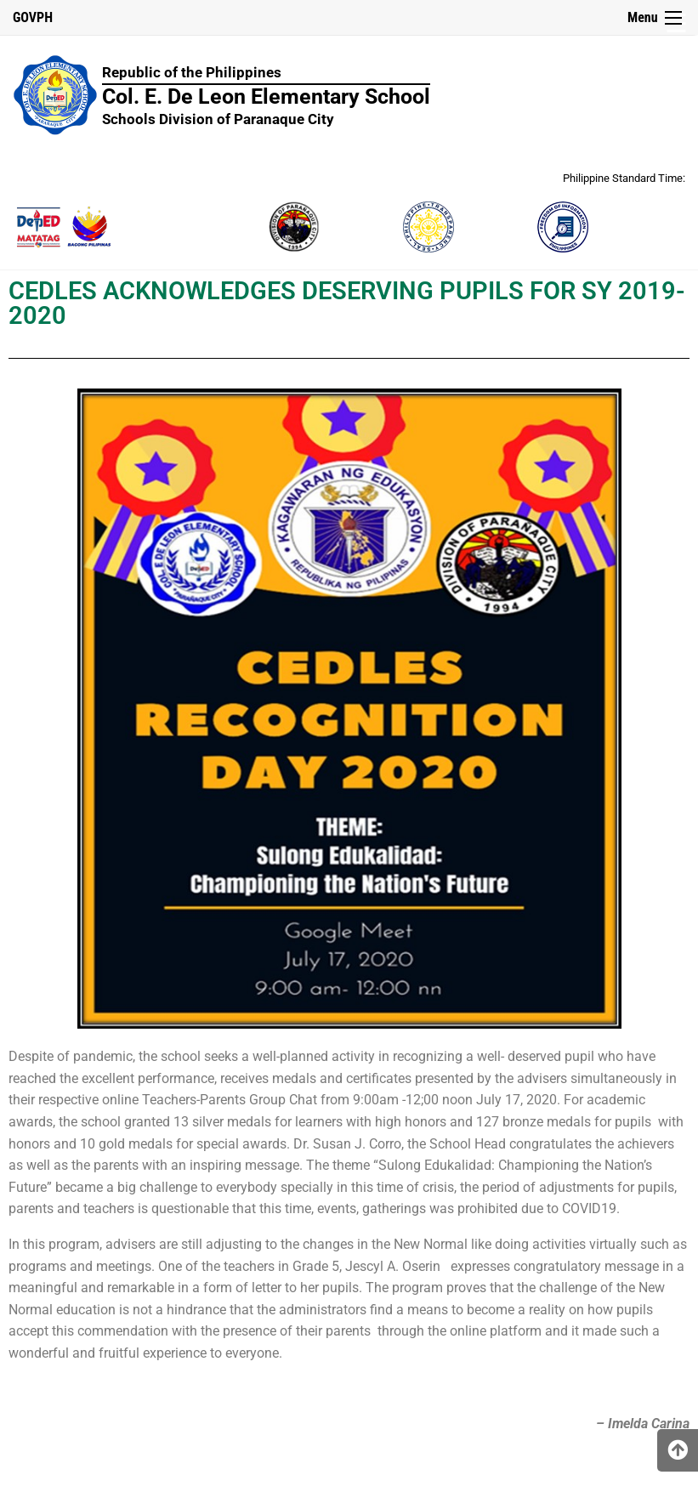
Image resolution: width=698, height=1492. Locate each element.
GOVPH (33, 17)
